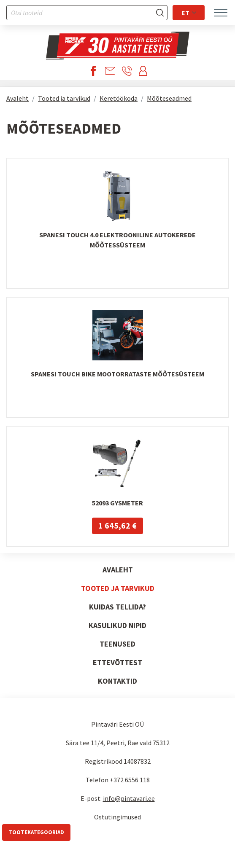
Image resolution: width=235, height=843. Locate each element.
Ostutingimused (117, 817)
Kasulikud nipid (117, 625)
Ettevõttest (117, 662)
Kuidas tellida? (117, 607)
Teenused (117, 644)
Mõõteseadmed (169, 98)
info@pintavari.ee (129, 798)
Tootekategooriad (36, 832)
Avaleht (17, 98)
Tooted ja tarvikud (64, 98)
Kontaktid (117, 681)
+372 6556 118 (130, 780)
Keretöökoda (119, 98)
